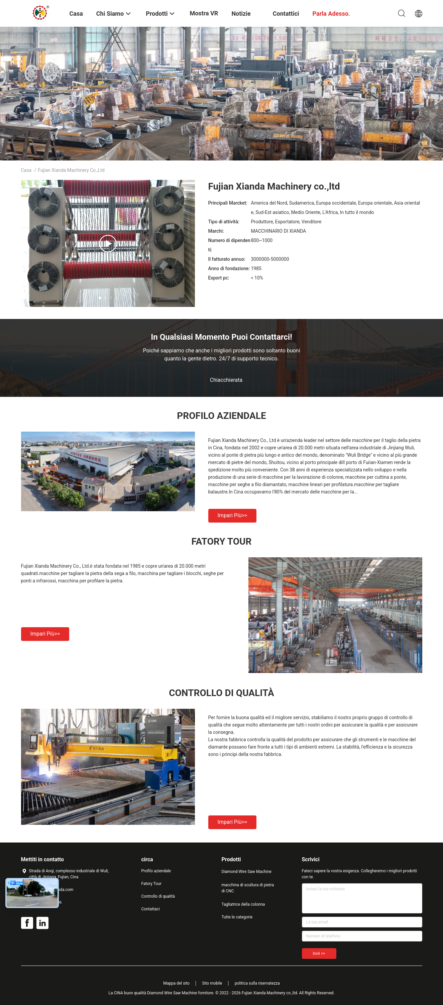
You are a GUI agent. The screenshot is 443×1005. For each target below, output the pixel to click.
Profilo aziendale (156, 871)
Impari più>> (232, 515)
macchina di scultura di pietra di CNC (248, 888)
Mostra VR (204, 13)
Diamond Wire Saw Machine (246, 871)
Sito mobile (212, 983)
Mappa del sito (176, 983)
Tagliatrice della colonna (243, 904)
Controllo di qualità (158, 896)
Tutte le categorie (237, 917)
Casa (26, 170)
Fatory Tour (151, 883)
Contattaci (150, 909)
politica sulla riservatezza (257, 983)
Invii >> (319, 953)
